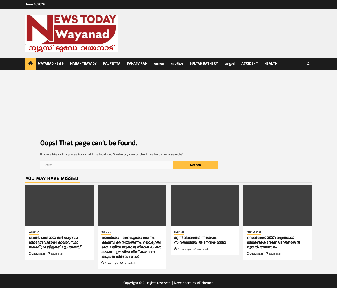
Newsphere (182, 283)
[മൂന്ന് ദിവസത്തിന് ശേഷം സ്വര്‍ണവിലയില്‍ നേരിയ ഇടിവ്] (205, 205)
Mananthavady (83, 63)
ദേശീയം (177, 63)
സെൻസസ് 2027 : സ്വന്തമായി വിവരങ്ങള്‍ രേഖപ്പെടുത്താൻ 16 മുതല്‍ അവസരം (273, 242)
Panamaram (137, 63)
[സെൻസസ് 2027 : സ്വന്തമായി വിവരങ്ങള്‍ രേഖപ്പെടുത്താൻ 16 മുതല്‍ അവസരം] (277, 205)
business (179, 232)
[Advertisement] (168, 103)
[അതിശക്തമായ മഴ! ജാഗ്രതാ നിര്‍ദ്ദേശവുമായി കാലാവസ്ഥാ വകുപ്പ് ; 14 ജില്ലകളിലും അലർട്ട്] (59, 205)
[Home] (30, 64)
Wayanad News (51, 63)
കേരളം (159, 63)
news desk (57, 254)
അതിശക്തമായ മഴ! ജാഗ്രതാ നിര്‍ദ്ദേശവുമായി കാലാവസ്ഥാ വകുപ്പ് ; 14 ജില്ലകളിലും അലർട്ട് (55, 242)
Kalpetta (111, 63)
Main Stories (254, 232)
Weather (34, 232)
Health (270, 63)
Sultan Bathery (203, 63)
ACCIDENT (249, 63)
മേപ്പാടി (230, 63)
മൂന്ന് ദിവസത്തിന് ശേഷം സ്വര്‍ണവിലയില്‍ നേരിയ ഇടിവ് (200, 240)
